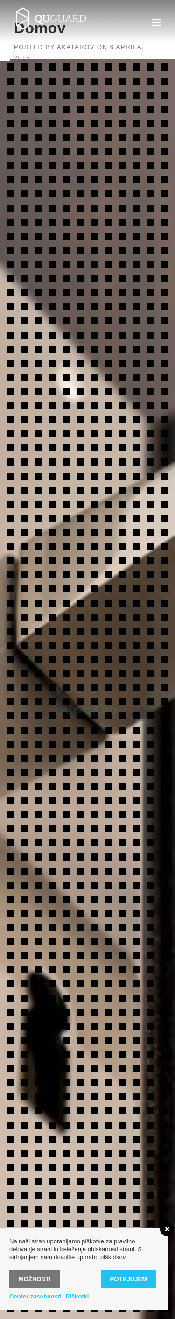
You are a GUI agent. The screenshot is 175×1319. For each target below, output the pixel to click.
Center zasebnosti (35, 1296)
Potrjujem (128, 1279)
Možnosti (35, 1279)
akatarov (76, 46)
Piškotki (77, 1296)
